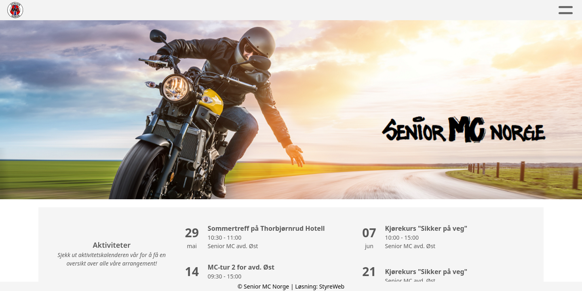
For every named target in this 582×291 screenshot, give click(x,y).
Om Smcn (177, 10)
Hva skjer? (341, 10)
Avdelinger (233, 10)
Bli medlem (399, 10)
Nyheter (288, 10)
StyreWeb (332, 286)
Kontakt (454, 10)
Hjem (137, 10)
